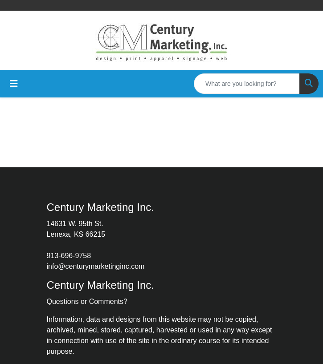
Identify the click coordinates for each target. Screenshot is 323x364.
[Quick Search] (247, 83)
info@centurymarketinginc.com (96, 266)
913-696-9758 (69, 255)
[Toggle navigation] (13, 83)
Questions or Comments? (87, 301)
